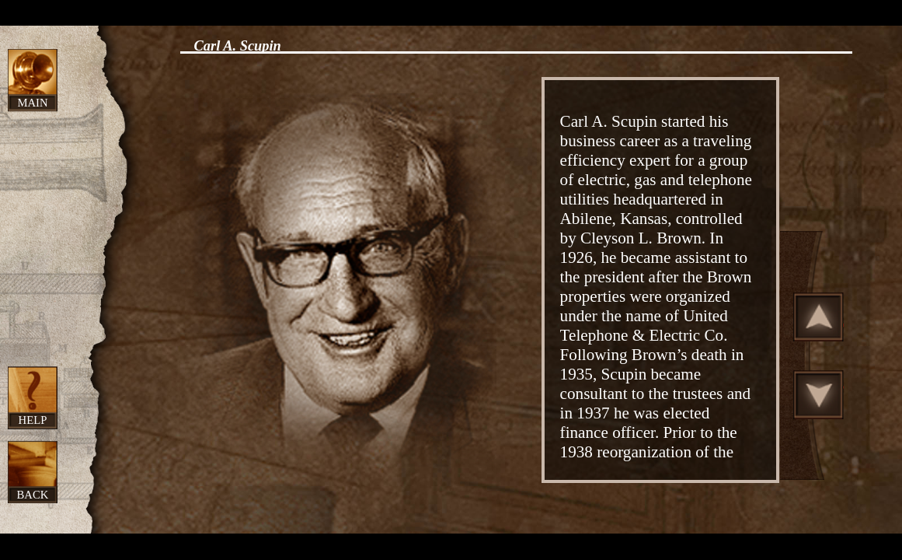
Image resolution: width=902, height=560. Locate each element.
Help (33, 420)
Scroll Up (819, 316)
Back (33, 494)
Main (32, 102)
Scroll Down (819, 394)
